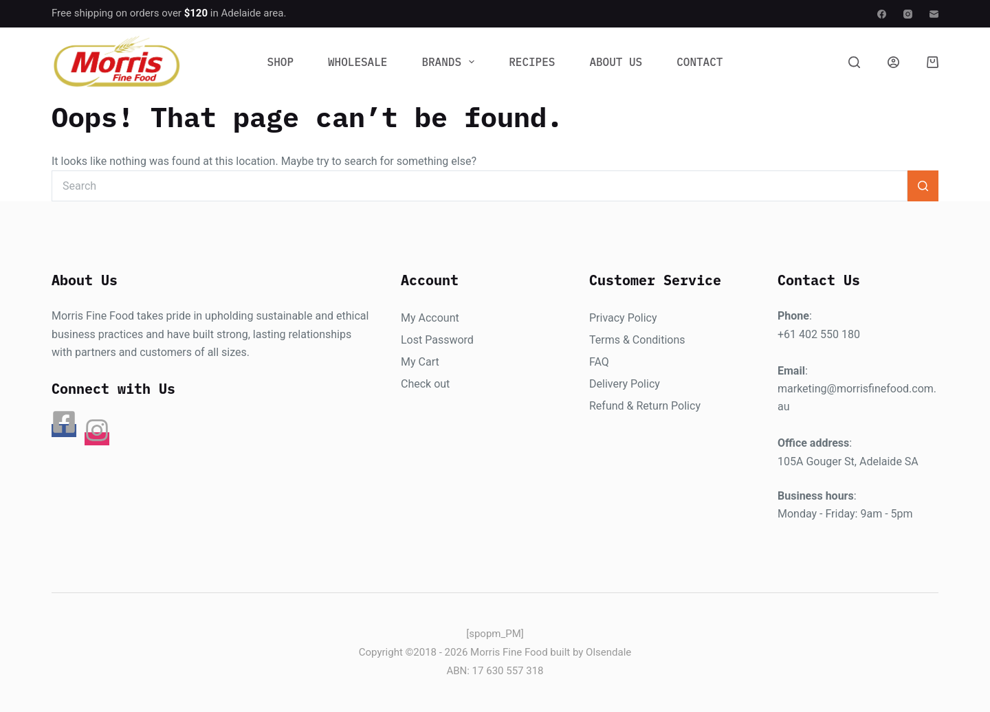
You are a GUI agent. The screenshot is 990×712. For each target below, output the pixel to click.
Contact (699, 62)
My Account (430, 317)
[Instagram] (907, 14)
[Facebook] (881, 14)
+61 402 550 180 (819, 334)
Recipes (532, 62)
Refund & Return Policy (645, 405)
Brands (450, 62)
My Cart (420, 361)
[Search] (854, 62)
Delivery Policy (624, 383)
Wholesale (357, 62)
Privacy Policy (623, 317)
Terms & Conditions (637, 339)
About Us (615, 62)
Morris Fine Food (509, 652)
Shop (280, 62)
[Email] (934, 14)
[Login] (893, 62)
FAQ (599, 361)
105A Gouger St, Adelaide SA (848, 461)
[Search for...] (480, 185)
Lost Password (437, 339)
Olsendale (608, 652)
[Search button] (923, 185)
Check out (425, 383)
